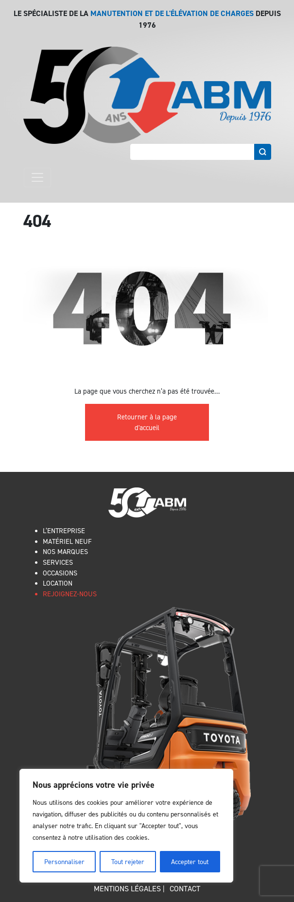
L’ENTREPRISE (64, 530)
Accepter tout (189, 861)
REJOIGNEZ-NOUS (70, 594)
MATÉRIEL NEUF (67, 541)
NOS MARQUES (65, 551)
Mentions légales (127, 888)
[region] (126, 826)
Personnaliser (64, 861)
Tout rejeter (127, 861)
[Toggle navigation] (37, 177)
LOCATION (57, 583)
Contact (185, 888)
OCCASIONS (60, 573)
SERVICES (58, 562)
